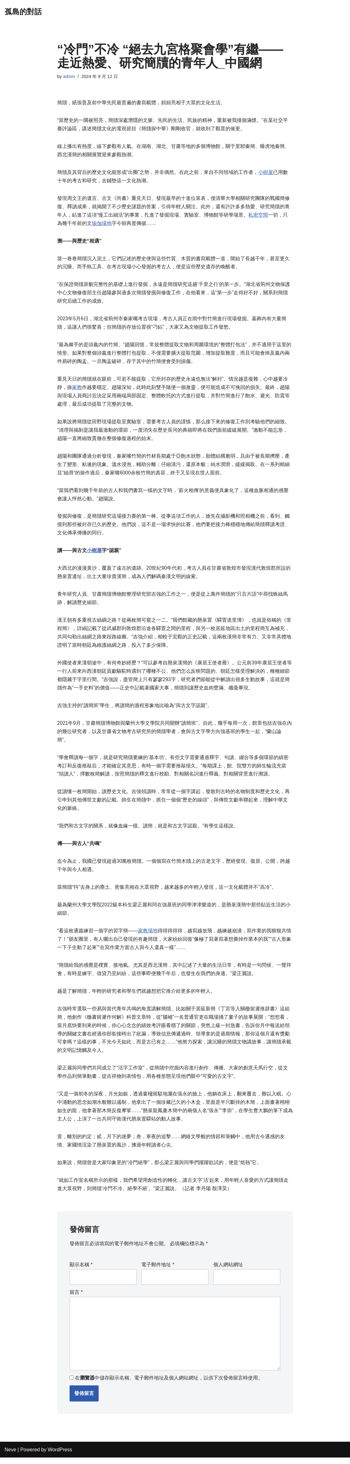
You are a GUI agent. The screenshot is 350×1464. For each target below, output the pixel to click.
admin (69, 76)
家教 (77, 389)
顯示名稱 (81, 1271)
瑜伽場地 (102, 224)
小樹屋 (265, 172)
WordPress (60, 1456)
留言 (76, 1298)
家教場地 (148, 936)
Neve (10, 1456)
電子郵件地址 (157, 1271)
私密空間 (258, 215)
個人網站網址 (228, 1271)
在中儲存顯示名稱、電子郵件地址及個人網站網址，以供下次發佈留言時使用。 (169, 1384)
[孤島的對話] (23, 12)
